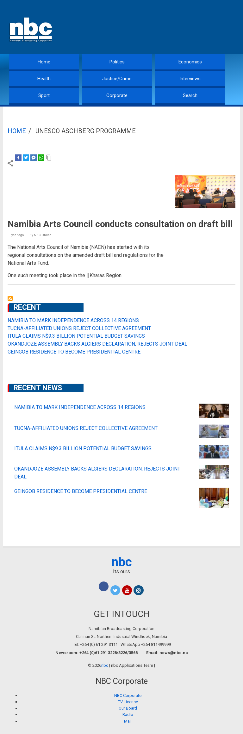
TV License (128, 701)
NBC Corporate (127, 695)
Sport (44, 95)
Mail (128, 721)
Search (190, 95)
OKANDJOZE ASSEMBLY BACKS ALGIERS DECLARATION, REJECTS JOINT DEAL (97, 344)
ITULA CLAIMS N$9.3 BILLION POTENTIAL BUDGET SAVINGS (76, 336)
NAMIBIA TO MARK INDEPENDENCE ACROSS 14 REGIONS (73, 320)
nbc (121, 562)
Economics (190, 62)
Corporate (117, 95)
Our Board (128, 708)
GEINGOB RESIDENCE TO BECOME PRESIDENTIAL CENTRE (74, 352)
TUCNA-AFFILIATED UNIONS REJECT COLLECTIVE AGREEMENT (79, 328)
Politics (117, 62)
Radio (127, 714)
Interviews (190, 78)
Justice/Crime (117, 78)
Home (44, 62)
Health (44, 78)
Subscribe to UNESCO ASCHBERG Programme (10, 298)
